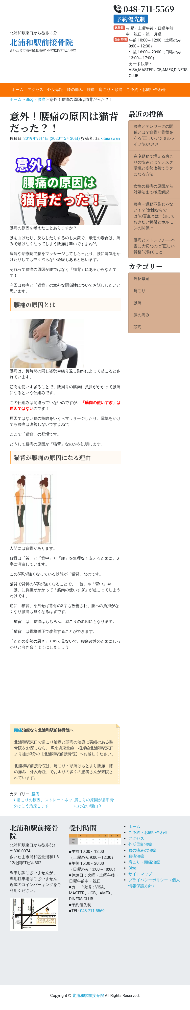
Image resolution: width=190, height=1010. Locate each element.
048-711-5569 (92, 910)
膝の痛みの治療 (142, 850)
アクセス (35, 89)
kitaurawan (110, 138)
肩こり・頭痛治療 (144, 862)
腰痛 (91, 89)
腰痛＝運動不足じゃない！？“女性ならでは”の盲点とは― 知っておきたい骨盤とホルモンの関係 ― (154, 216)
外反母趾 (55, 89)
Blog (132, 868)
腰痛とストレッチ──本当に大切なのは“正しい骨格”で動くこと (154, 246)
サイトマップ (140, 874)
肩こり (139, 290)
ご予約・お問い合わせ (146, 89)
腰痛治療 (136, 856)
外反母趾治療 (140, 844)
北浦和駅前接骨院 (41, 42)
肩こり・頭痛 (110, 89)
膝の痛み (75, 89)
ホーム (18, 89)
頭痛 (18, 730)
